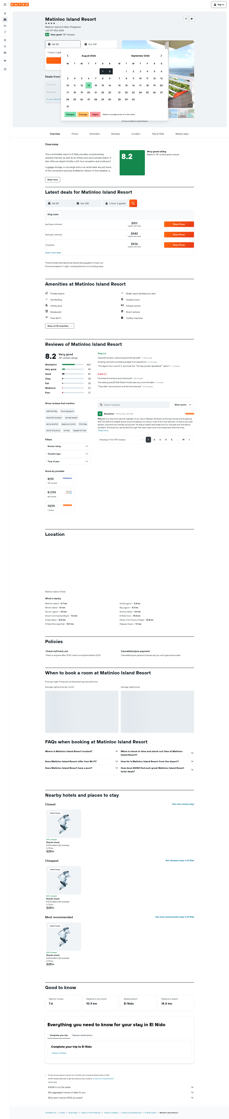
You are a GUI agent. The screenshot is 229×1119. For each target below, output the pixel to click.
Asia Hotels (73, 1113)
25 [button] (74, 99)
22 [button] (102, 92)
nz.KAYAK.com (50, 1113)
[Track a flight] (5, 46)
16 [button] (110, 85)
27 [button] (88, 99)
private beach (71, 417)
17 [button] (68, 92)
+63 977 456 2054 (54, 30)
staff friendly (51, 411)
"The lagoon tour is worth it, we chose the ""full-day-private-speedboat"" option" (139, 366)
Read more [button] (103, 430)
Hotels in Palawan (111, 1113)
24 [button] (67, 99)
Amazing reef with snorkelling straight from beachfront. (127, 362)
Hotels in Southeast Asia (131, 1113)
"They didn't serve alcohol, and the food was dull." (125, 386)
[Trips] (5, 61)
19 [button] (82, 92)
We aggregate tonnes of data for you (121, 1092)
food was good (67, 411)
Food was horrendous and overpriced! (120, 378)
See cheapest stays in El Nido (180, 860)
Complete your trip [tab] (59, 1035)
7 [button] (95, 78)
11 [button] (75, 85)
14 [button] (96, 85)
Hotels (62, 1113)
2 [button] (109, 71)
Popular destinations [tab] (82, 1035)
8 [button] (102, 78)
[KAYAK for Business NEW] (5, 52)
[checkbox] (59, 481)
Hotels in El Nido (59, 1053)
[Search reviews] (136, 405)
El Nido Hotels (150, 1113)
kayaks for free (79, 430)
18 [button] (75, 92)
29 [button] (102, 99)
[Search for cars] (5, 26)
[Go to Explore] (5, 40)
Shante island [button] (52, 842)
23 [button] (109, 92)
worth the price (53, 430)
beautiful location (54, 417)
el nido (67, 430)
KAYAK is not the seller (121, 1087)
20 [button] (88, 92)
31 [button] (68, 106)
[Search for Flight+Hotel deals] (5, 32)
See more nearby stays (183, 804)
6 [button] (88, 78)
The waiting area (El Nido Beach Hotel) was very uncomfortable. (130, 382)
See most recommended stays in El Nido (174, 917)
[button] (5, 4)
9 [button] (109, 78)
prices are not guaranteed (103, 1078)
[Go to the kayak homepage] (20, 4)
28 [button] (95, 99)
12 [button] (82, 85)
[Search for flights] (5, 13)
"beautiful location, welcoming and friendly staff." (125, 357)
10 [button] (67, 85)
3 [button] (67, 78)
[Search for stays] (5, 20)
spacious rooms (69, 424)
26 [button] (81, 99)
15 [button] (103, 85)
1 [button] (102, 71)
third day (83, 424)
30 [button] (109, 99)
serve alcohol (52, 424)
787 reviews (69, 34)
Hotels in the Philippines (91, 1113)
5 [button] (81, 78)
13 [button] (89, 85)
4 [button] (74, 78)
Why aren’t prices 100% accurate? (121, 1097)
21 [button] (96, 92)
